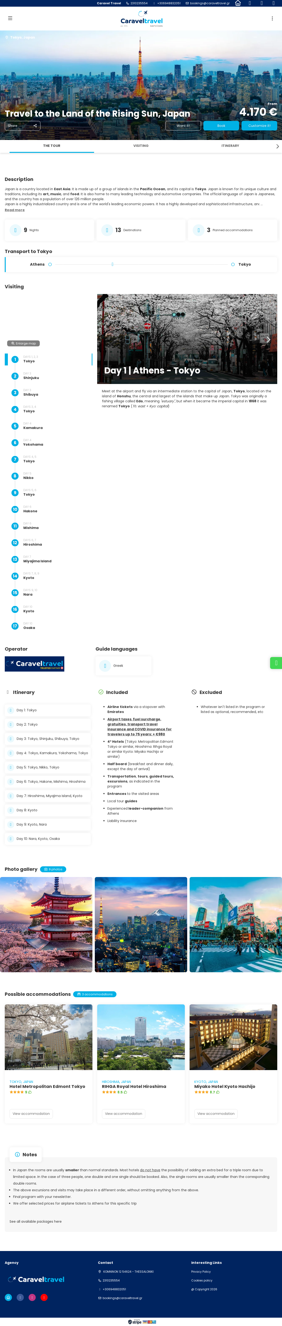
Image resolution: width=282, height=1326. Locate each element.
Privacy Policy (201, 1272)
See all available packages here (36, 1221)
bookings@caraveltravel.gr (210, 3)
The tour (51, 145)
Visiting (141, 145)
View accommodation (31, 1113)
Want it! (183, 125)
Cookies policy (201, 1280)
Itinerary (230, 145)
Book (221, 125)
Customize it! (259, 125)
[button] (277, 146)
